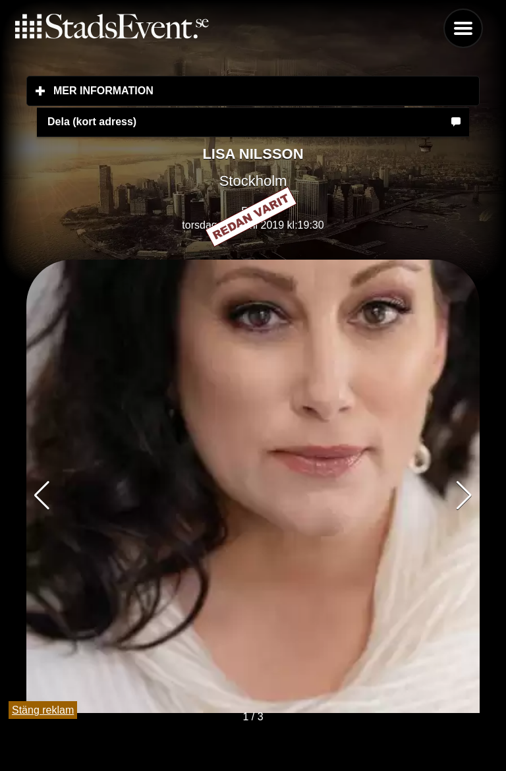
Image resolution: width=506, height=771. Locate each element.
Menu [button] (463, 28)
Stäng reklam (43, 710)
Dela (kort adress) (91, 121)
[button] (464, 495)
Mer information (181, 90)
